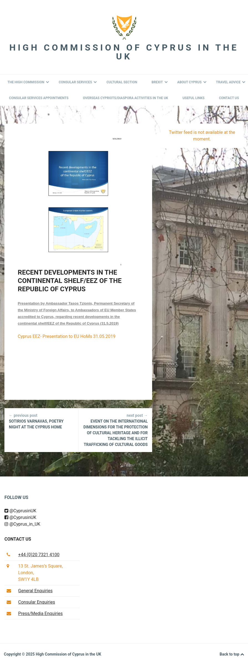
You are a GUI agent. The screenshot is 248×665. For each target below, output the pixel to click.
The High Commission (28, 82)
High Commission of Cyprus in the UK (124, 52)
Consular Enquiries (36, 602)
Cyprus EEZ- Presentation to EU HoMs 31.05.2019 (67, 336)
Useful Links (194, 98)
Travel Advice (230, 82)
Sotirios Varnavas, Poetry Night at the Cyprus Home (41, 421)
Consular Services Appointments (39, 98)
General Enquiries (35, 590)
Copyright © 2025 (20, 654)
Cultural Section (121, 82)
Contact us (17, 539)
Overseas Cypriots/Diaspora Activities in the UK (125, 98)
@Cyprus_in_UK (22, 524)
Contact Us (229, 98)
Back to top (232, 654)
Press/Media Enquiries (40, 613)
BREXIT (160, 82)
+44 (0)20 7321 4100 (39, 554)
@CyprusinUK (20, 510)
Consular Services (78, 82)
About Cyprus (191, 82)
